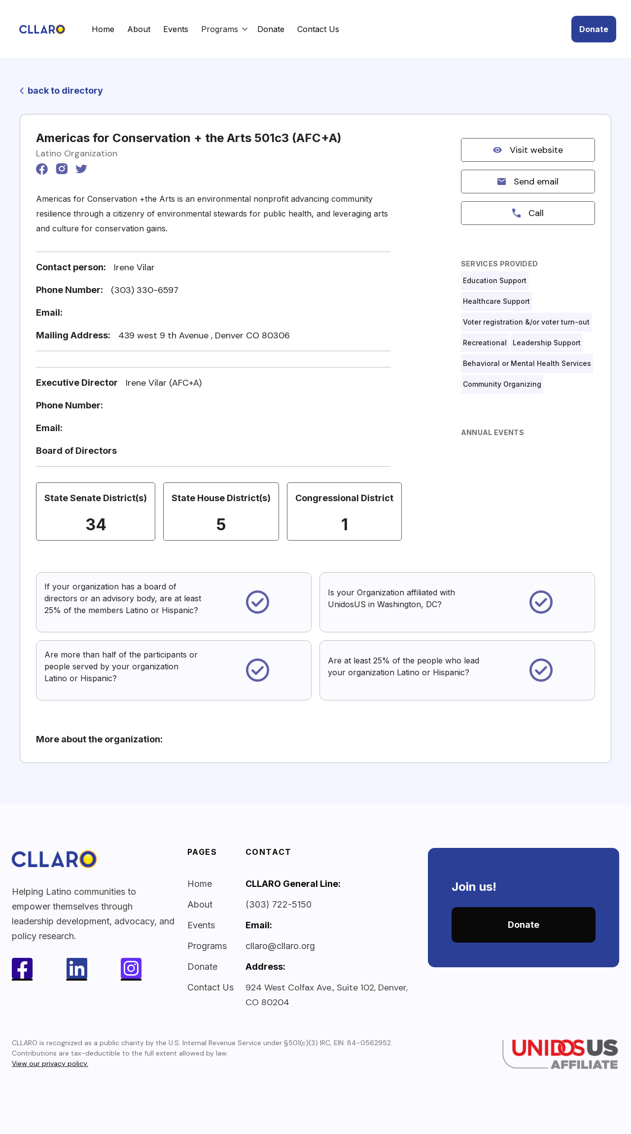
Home (103, 29)
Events (175, 29)
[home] (53, 29)
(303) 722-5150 (278, 904)
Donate (270, 29)
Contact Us (318, 29)
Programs (207, 946)
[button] (224, 29)
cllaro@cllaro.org (280, 946)
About (138, 29)
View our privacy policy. (50, 1063)
